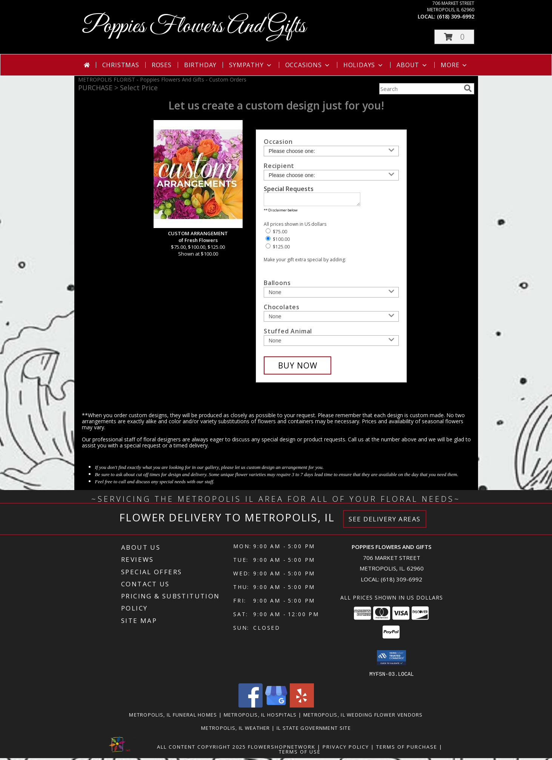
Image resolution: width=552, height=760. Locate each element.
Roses (162, 65)
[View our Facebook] (250, 707)
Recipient (279, 166)
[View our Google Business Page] (276, 707)
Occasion (278, 141)
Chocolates (282, 309)
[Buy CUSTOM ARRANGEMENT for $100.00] (297, 368)
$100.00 (278, 241)
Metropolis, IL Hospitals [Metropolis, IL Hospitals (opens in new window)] (260, 716)
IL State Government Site (314, 729)
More (454, 65)
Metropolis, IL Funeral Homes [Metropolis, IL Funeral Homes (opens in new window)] (173, 716)
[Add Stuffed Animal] (331, 343)
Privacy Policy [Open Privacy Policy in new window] (346, 748)
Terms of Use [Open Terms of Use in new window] (300, 753)
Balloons (277, 285)
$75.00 (276, 234)
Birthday (200, 65)
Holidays (363, 65)
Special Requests (289, 189)
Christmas (120, 65)
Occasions (308, 65)
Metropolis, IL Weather (235, 729)
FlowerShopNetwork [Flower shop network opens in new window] (281, 748)
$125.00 (278, 249)
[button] (454, 36)
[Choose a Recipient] (331, 175)
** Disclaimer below (280, 212)
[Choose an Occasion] (331, 151)
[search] (468, 88)
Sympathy (250, 65)
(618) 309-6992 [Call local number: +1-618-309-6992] (455, 16)
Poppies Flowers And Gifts (194, 26)
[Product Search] (420, 88)
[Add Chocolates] (331, 318)
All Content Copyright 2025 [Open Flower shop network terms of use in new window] (201, 748)
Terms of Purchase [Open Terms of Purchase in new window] (406, 748)
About (412, 65)
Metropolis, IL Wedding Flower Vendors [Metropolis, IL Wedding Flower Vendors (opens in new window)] (363, 716)
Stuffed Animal (288, 333)
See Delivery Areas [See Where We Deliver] (385, 521)
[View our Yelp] (302, 707)
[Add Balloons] (331, 294)
